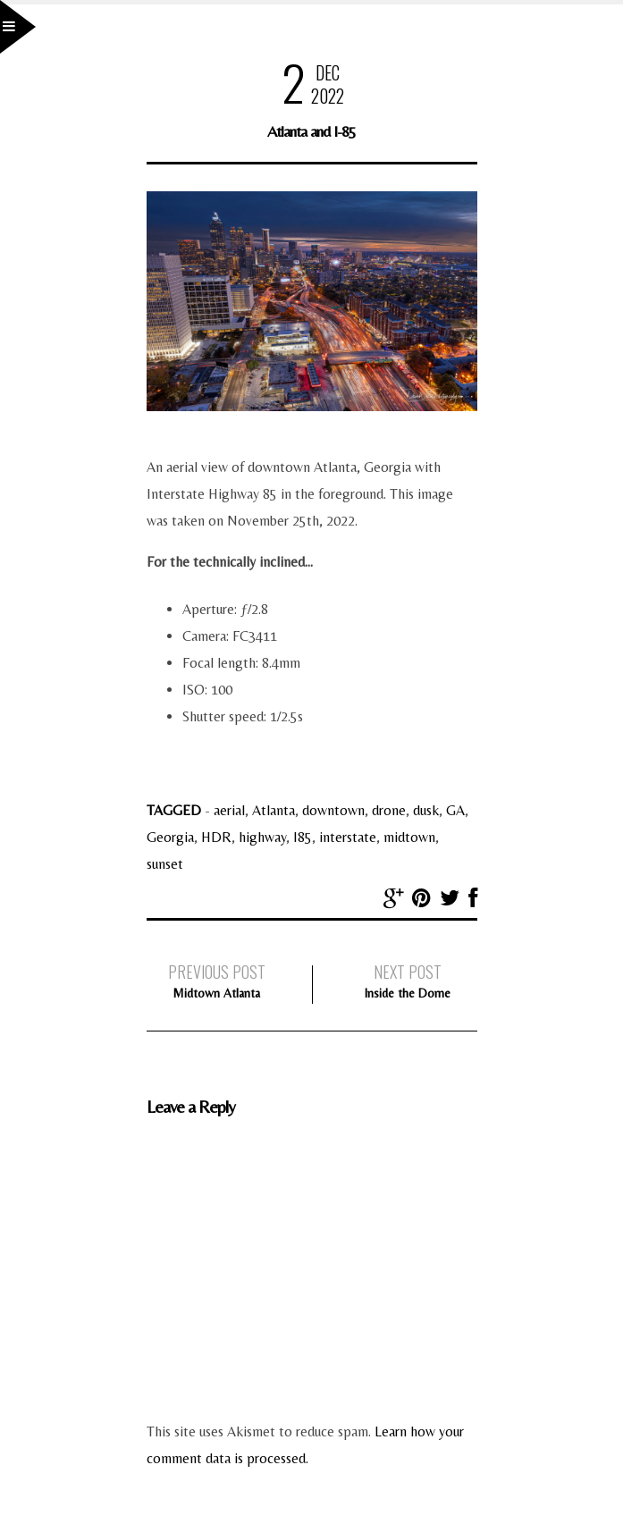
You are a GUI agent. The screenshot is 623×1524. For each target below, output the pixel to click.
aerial (229, 810)
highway (262, 837)
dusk (426, 810)
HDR (216, 837)
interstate (347, 837)
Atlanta (273, 810)
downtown (333, 810)
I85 (302, 837)
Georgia (170, 837)
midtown (409, 837)
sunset (165, 863)
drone (389, 810)
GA (455, 810)
